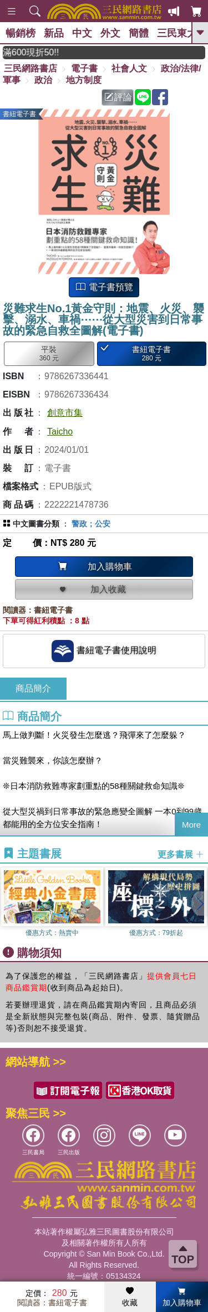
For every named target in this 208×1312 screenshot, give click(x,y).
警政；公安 (91, 523)
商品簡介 (33, 688)
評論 (118, 97)
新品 (54, 33)
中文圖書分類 (36, 523)
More (191, 824)
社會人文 (129, 68)
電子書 (84, 68)
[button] (199, 903)
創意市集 (65, 412)
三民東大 (177, 33)
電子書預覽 (104, 287)
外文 (110, 33)
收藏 (130, 1297)
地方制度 (84, 80)
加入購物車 (182, 1297)
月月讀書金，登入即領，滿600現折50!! (49, 52)
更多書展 (181, 854)
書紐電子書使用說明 (104, 651)
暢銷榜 (20, 33)
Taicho (60, 431)
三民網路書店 (30, 68)
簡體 (139, 33)
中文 (82, 33)
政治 (43, 80)
